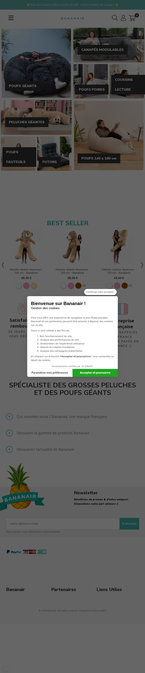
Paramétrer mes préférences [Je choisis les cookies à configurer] (50, 372)
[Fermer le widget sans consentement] (100, 292)
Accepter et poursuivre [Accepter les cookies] (95, 372)
